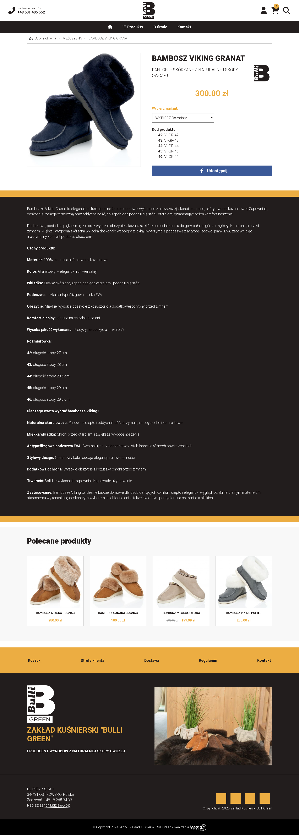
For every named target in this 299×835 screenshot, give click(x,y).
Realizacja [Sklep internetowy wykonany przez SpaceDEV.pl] (190, 827)
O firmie (160, 27)
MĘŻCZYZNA (73, 38)
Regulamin (208, 660)
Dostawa (151, 660)
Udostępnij (217, 170)
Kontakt (184, 27)
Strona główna (46, 38)
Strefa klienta (92, 660)
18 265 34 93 (61, 800)
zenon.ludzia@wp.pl (55, 805)
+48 (47, 800)
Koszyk (34, 660)
